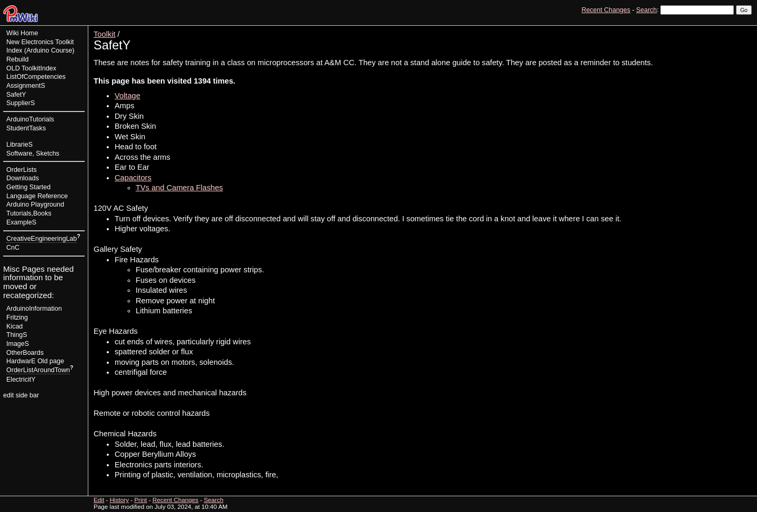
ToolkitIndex (39, 68)
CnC (12, 247)
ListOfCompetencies (36, 76)
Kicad (14, 326)
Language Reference (37, 196)
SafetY (16, 94)
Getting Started (28, 187)
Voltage (127, 95)
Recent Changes (605, 10)
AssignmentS (25, 85)
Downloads (22, 178)
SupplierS (20, 103)
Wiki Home (22, 33)
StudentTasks (26, 128)
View (679, 29)
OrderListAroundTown (38, 370)
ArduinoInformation (34, 308)
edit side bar (21, 395)
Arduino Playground (35, 204)
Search (646, 10)
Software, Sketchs (32, 153)
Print (742, 29)
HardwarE (21, 361)
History (719, 29)
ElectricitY (21, 379)
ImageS (17, 343)
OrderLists (21, 169)
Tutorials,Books (29, 213)
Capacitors (133, 177)
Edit (698, 29)
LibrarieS (19, 144)
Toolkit (105, 34)
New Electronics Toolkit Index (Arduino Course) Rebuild (40, 50)
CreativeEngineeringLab (41, 238)
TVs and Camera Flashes (179, 187)
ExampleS (21, 222)
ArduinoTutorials (30, 119)
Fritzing (17, 317)
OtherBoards (25, 352)
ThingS (16, 335)
